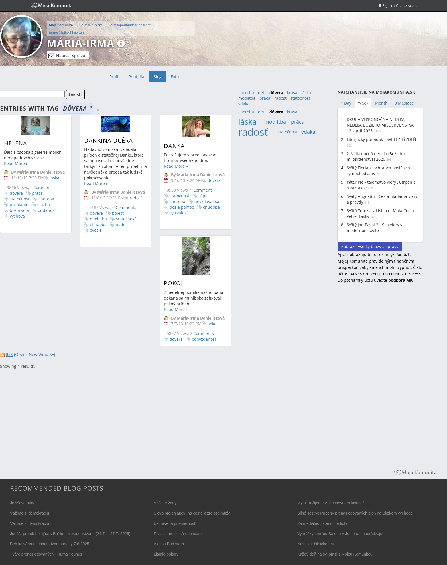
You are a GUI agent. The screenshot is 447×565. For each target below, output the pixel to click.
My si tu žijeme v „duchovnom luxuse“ (330, 503)
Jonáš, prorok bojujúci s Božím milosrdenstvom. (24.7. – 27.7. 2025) (70, 533)
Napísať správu (66, 55)
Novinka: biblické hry (315, 544)
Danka (168, 146)
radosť (133, 197)
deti (261, 92)
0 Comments (121, 207)
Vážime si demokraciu (29, 513)
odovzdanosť (178, 344)
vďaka (243, 104)
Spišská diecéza (91, 25)
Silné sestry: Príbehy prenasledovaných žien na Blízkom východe (355, 513)
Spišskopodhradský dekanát (130, 25)
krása (292, 92)
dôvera (16, 193)
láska (54, 177)
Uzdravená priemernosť (175, 523)
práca (37, 193)
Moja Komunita (61, 25)
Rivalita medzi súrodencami (178, 533)
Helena (15, 143)
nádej (118, 224)
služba (43, 204)
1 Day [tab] (346, 103)
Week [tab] (363, 103)
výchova (17, 216)
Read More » (16, 163)
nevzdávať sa (200, 201)
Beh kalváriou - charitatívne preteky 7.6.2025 (49, 544)
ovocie (93, 230)
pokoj (187, 329)
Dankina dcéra (105, 140)
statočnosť (19, 199)
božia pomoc (175, 207)
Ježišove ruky (22, 503)
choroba (46, 199)
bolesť (115, 213)
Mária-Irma (80, 43)
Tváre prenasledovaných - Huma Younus (46, 554)
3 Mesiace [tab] (404, 103)
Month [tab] (381, 103)
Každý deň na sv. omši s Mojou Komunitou (335, 554)
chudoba (95, 224)
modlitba (95, 218)
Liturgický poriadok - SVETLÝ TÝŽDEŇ (381, 139)
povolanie (19, 204)
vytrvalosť (172, 213)
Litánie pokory (166, 554)
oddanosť (47, 210)
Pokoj (148, 289)
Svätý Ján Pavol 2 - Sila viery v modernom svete (374, 227)
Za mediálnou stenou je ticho (322, 523)
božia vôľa (19, 210)
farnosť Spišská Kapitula (66, 32)
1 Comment (41, 187)
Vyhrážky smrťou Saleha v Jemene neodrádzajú (339, 533)
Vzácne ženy (165, 503)
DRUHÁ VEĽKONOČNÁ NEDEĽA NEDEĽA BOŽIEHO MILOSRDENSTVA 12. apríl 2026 (380, 125)
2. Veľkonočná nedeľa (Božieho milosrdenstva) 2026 (376, 156)
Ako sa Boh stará (169, 544)
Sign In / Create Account (399, 5)
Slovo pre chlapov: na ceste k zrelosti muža (192, 513)
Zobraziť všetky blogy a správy (369, 246)
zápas (197, 195)
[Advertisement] (380, 380)
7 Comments (176, 339)
